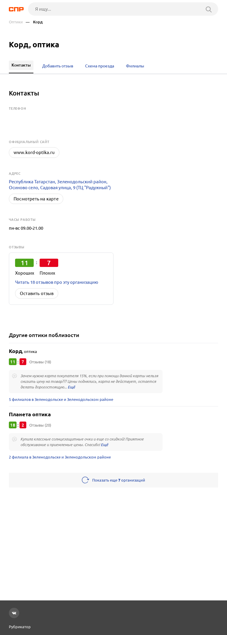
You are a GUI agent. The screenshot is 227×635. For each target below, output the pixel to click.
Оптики (16, 22)
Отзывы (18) (40, 361)
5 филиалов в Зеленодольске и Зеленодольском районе (61, 399)
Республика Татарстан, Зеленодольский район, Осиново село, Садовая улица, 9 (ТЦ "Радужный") (60, 184)
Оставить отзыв (36, 293)
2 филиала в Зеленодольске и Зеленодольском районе (60, 457)
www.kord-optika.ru (34, 152)
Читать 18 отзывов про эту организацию (56, 282)
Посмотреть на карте (36, 198)
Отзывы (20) (40, 425)
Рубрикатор (20, 626)
